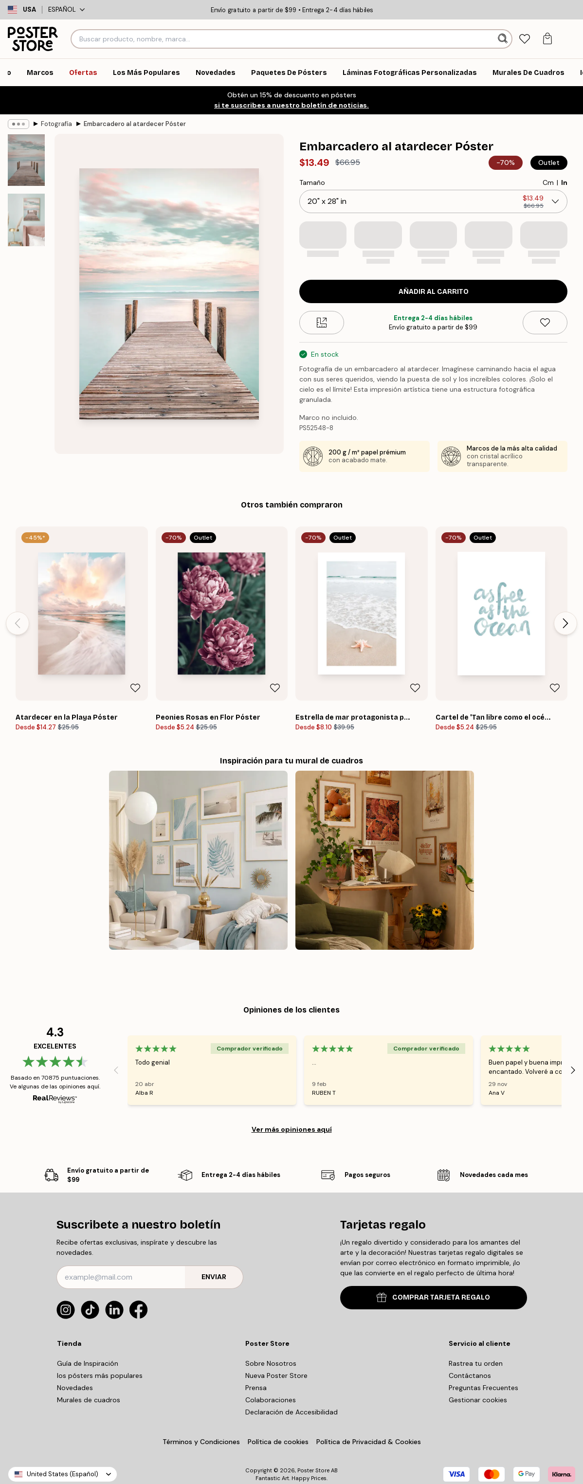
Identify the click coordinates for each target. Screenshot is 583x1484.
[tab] (524, 39)
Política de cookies (278, 1441)
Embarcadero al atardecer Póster (135, 124)
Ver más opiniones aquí (292, 1129)
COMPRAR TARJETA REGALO (433, 1297)
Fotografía (56, 124)
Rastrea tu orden (476, 1363)
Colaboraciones (270, 1399)
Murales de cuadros (88, 1399)
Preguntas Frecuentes (483, 1387)
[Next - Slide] (565, 623)
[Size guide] (321, 322)
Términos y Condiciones (201, 1441)
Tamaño (312, 182)
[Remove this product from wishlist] (545, 322)
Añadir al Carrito (434, 292)
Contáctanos (470, 1375)
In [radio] (564, 182)
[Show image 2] (26, 220)
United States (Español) (62, 1474)
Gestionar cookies (478, 1399)
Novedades (75, 1387)
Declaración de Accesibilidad (291, 1412)
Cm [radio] (548, 182)
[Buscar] (504, 39)
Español (66, 9)
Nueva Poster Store (276, 1375)
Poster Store (313, 1470)
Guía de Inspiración (87, 1363)
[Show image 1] (26, 160)
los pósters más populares (100, 1375)
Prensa (256, 1387)
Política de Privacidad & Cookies (368, 1441)
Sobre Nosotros (270, 1363)
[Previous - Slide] (17, 623)
